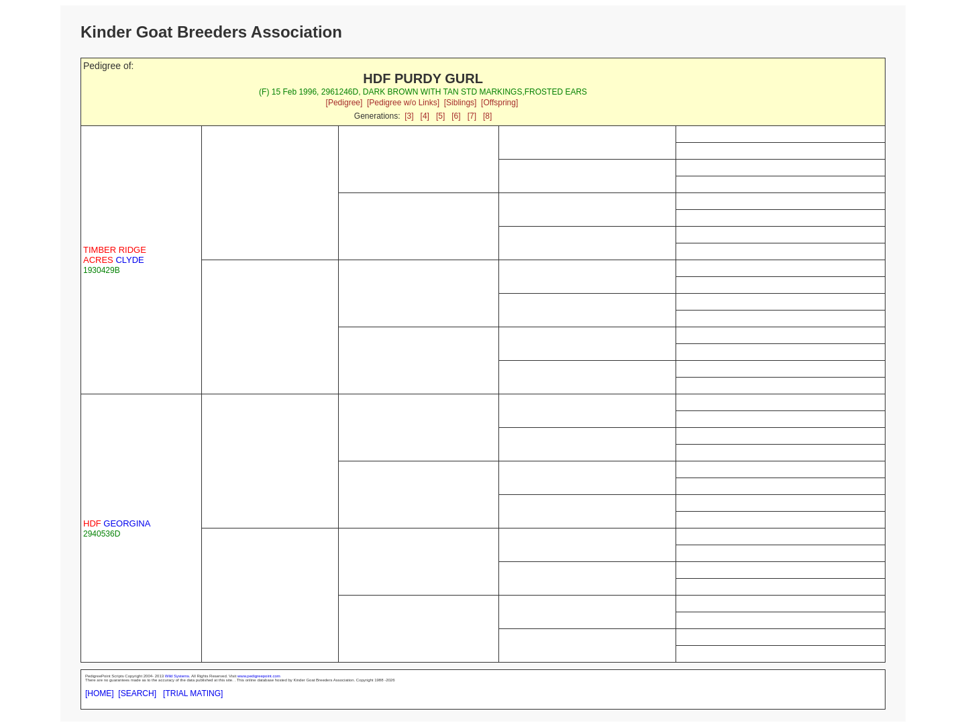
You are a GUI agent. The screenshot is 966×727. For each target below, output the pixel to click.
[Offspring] (499, 102)
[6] (455, 116)
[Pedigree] (344, 102)
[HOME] (99, 693)
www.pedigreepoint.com (258, 676)
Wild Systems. (178, 676)
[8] (487, 116)
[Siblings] (460, 102)
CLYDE (114, 255)
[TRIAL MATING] (193, 693)
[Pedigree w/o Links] (403, 102)
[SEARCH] (137, 693)
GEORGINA (116, 523)
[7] (472, 116)
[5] (440, 116)
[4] (425, 116)
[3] (409, 116)
